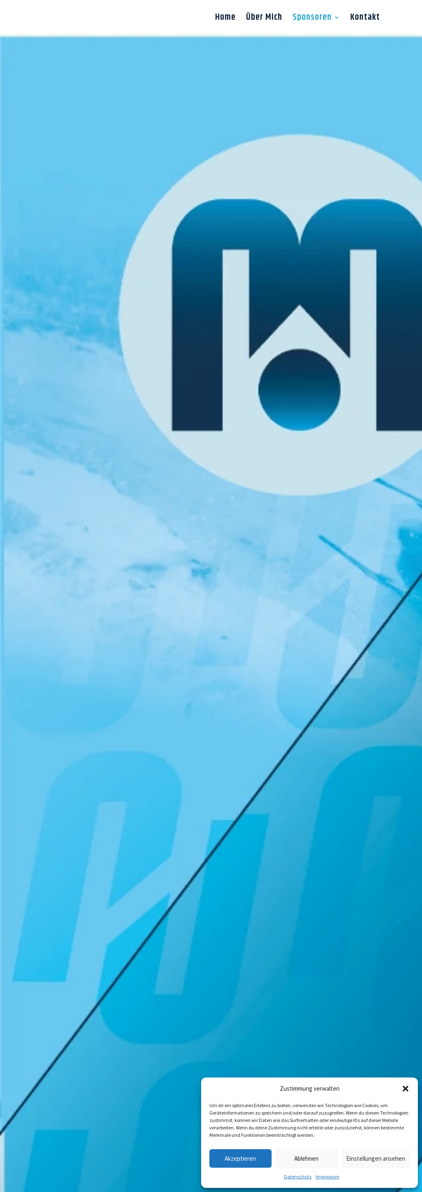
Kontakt (365, 19)
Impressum (328, 1176)
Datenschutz (298, 1176)
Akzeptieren (240, 1158)
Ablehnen (306, 1158)
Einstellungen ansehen (375, 1158)
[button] (405, 1088)
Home (225, 19)
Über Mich (264, 19)
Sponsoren (312, 19)
